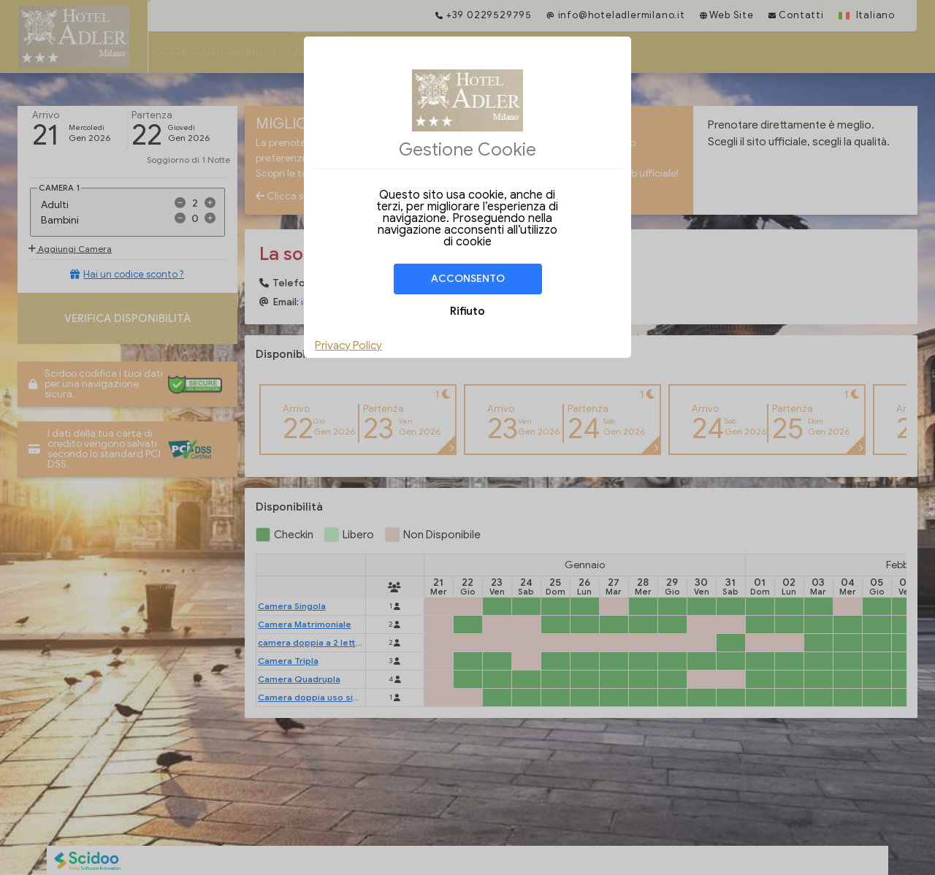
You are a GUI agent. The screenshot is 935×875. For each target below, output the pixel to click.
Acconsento (468, 278)
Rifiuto (467, 311)
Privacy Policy (348, 345)
